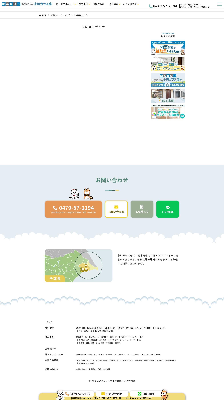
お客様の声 (101, 5)
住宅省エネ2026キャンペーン (121, 360)
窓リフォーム (94, 337)
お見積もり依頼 (95, 369)
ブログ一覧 (80, 360)
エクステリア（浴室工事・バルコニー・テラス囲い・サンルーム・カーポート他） (110, 340)
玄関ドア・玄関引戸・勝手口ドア (114, 337)
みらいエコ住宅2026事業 (166, 360)
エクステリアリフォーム (151, 354)
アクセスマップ (159, 328)
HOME (48, 322)
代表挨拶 (120, 328)
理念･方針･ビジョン (133, 328)
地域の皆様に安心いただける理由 (89, 328)
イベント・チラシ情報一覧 (97, 360)
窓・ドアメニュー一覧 (104, 354)
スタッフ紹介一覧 (85, 331)
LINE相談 (106, 369)
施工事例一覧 (81, 337)
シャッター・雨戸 (136, 337)
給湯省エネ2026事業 (87, 363)
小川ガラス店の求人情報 (104, 331)
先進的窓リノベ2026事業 (144, 360)
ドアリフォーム (133, 354)
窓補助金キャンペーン (84, 354)
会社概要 (147, 328)
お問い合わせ (81, 369)
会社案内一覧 (109, 328)
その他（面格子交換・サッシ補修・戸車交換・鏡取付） (100, 343)
